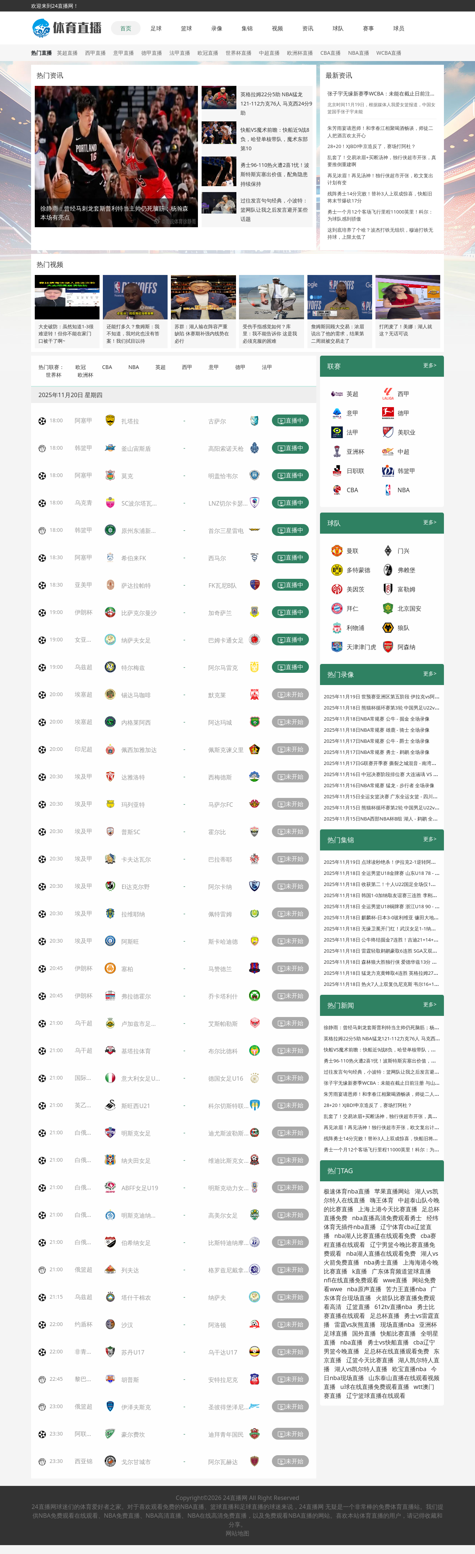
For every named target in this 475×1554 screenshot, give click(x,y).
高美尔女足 (223, 1215)
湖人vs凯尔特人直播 (361, 1369)
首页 (125, 28)
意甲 (214, 366)
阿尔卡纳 (220, 887)
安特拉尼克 (223, 1380)
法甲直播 (179, 52)
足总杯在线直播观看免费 (396, 1351)
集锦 (247, 28)
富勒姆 (406, 589)
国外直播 (364, 1333)
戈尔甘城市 (136, 1462)
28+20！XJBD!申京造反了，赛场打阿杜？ (371, 146)
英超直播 (67, 52)
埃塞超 (83, 694)
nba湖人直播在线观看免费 (381, 1253)
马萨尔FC (220, 805)
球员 (398, 28)
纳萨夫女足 (136, 640)
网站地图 (237, 1533)
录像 (216, 28)
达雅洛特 (133, 777)
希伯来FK (133, 558)
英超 (160, 366)
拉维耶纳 (133, 914)
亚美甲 (83, 585)
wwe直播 (395, 1280)
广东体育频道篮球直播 (401, 1271)
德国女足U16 (225, 1078)
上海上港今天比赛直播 (387, 1209)
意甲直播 (123, 52)
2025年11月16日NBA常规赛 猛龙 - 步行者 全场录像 (379, 785)
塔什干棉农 (136, 1297)
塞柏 (127, 969)
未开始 (290, 694)
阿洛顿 (217, 1325)
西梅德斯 (220, 777)
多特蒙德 (358, 570)
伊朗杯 (83, 612)
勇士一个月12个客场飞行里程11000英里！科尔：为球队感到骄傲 (393, 1149)
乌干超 (83, 1023)
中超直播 (269, 52)
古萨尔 (217, 421)
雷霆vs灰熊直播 (355, 1324)
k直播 (359, 1271)
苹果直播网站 (392, 1191)
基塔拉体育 (136, 1051)
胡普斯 (130, 1380)
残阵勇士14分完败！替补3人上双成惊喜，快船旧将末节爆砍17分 (393, 1138)
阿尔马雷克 (223, 668)
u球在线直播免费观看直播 (374, 1387)
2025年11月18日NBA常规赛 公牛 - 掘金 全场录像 (376, 718)
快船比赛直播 (398, 1333)
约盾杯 (83, 1324)
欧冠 (80, 366)
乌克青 (83, 503)
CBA (107, 366)
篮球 (186, 28)
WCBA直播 (389, 52)
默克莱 (217, 695)
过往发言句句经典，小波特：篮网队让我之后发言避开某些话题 (274, 209)
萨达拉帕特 (136, 585)
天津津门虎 (361, 647)
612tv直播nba (393, 1307)
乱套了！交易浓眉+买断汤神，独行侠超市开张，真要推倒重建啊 (392, 1116)
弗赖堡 (406, 570)
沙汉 (127, 1325)
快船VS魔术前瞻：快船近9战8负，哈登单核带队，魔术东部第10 (274, 139)
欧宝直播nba (409, 1369)
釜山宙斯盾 (136, 448)
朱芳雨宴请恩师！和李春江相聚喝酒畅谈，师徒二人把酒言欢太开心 (396, 1094)
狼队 (404, 628)
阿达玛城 (220, 722)
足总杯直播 (385, 1316)
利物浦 (355, 628)
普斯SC (130, 832)
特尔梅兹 (133, 668)
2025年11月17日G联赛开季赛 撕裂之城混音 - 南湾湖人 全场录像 (393, 763)
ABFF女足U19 (139, 1188)
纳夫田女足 (136, 1161)
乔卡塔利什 (223, 996)
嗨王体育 (382, 1200)
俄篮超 (83, 1269)
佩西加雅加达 (139, 750)
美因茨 (355, 589)
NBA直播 (358, 52)
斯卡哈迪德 (223, 941)
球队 (338, 28)
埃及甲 (83, 776)
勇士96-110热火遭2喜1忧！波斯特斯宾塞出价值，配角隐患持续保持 (275, 174)
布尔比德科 (223, 1051)
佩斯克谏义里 (226, 750)
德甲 (240, 366)
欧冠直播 (208, 52)
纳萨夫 (217, 1297)
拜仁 (352, 608)
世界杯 (53, 374)
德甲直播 (151, 52)
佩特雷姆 (220, 914)
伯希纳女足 (136, 1243)
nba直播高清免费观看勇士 (387, 1218)
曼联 (352, 551)
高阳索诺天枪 (226, 448)
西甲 (187, 366)
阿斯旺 (130, 941)
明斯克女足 (136, 1133)
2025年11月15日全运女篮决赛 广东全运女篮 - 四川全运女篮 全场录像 (398, 796)
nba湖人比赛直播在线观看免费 (375, 1236)
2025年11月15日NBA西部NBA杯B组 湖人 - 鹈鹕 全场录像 (385, 818)
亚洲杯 (355, 451)
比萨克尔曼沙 (139, 613)
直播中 (290, 420)
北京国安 (409, 608)
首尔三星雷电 (226, 531)
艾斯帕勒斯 (223, 1024)
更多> (430, 365)
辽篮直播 (358, 1307)
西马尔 (217, 558)
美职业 (406, 432)
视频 (277, 28)
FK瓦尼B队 (222, 585)
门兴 (404, 551)
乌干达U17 (222, 1352)
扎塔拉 (130, 421)
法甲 (267, 366)
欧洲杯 (85, 374)
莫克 (127, 476)
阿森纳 (406, 647)
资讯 (307, 28)
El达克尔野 (135, 887)
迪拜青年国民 (226, 1434)
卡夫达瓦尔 (136, 859)
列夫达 (130, 1270)
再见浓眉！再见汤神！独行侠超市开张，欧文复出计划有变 (386, 1127)
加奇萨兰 (220, 613)
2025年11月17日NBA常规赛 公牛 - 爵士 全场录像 (376, 741)
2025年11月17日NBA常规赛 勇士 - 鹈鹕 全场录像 (376, 752)
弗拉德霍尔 (136, 996)
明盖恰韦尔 (223, 476)
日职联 (355, 471)
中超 (404, 451)
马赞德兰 (220, 969)
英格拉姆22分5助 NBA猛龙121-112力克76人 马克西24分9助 (276, 103)
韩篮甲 (83, 448)
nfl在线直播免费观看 (351, 1280)
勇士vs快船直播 (388, 1342)
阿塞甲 (83, 420)
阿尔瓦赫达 (223, 1462)
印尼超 (83, 749)
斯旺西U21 (135, 1106)
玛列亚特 (133, 805)
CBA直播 (330, 52)
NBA (133, 366)
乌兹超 (83, 667)
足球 (156, 28)
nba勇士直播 (381, 1262)
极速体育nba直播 (347, 1191)
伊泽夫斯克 (136, 1407)
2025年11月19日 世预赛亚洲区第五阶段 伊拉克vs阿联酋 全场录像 (394, 696)
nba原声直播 (364, 1289)
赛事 (368, 28)
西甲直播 (95, 52)
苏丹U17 (132, 1352)
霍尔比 (217, 832)
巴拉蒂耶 (220, 859)
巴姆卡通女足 (226, 640)
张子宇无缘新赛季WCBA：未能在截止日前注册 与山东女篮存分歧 (394, 1083)
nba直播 (351, 1342)
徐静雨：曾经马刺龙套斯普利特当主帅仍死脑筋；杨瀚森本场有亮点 (396, 1027)
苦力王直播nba (406, 1289)
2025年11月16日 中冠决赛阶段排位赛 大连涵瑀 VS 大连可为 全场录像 (398, 774)
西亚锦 (83, 1461)
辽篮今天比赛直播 (370, 1360)
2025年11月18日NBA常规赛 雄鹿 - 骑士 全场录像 (376, 729)
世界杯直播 (239, 52)
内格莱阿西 (136, 722)
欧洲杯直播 (300, 52)
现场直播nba (397, 1324)
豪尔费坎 (133, 1434)
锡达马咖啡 (136, 695)
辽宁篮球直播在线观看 (375, 1396)
